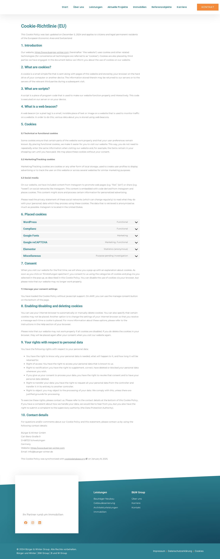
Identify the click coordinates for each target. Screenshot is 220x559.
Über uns (78, 8)
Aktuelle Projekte (118, 8)
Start (65, 8)
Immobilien (139, 8)
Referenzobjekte (162, 8)
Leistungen (95, 8)
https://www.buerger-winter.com (52, 54)
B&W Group (139, 492)
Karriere (182, 8)
